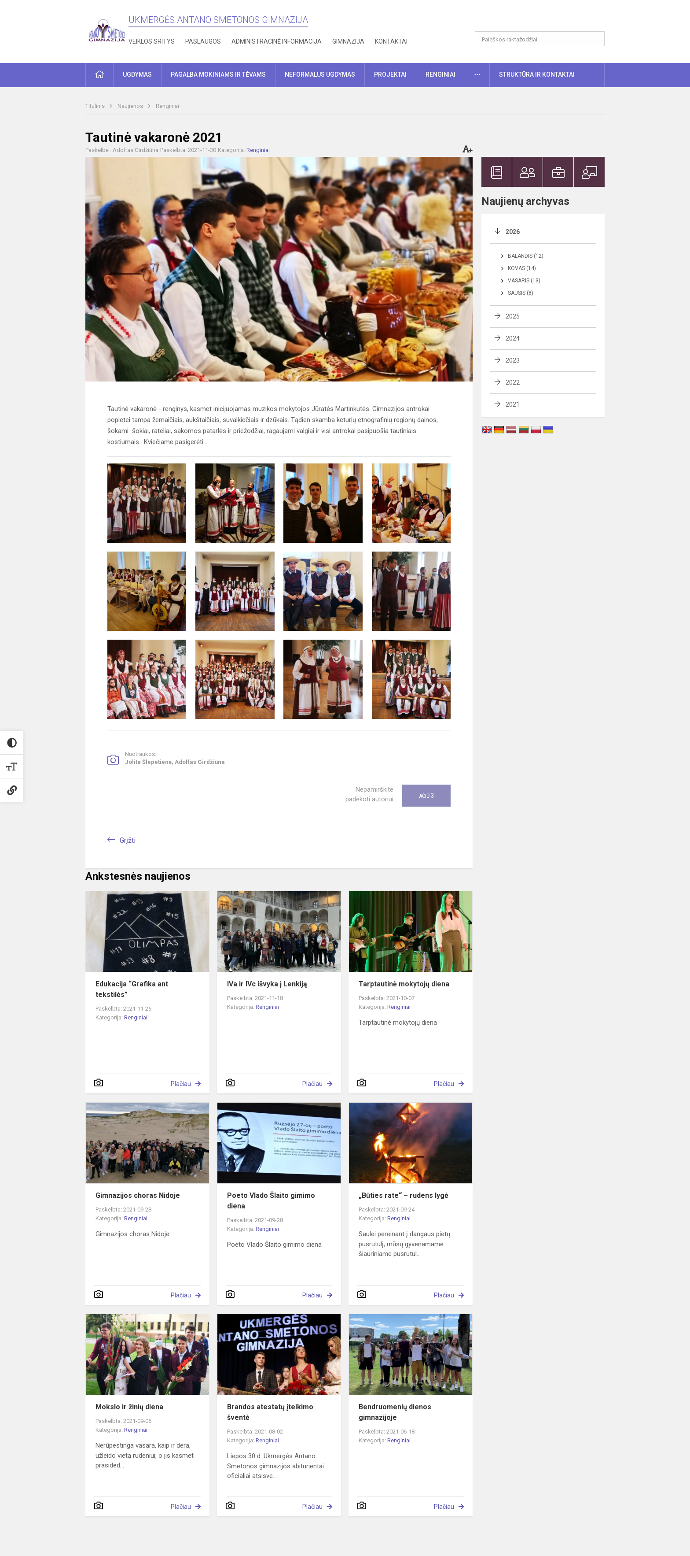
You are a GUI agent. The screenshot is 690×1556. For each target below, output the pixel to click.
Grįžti (128, 840)
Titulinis (95, 106)
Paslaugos (203, 41)
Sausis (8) (520, 293)
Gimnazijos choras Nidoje (137, 1195)
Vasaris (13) (524, 281)
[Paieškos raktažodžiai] (540, 38)
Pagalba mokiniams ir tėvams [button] (218, 74)
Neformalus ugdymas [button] (320, 74)
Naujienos (130, 106)
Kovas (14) (522, 268)
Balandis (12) (525, 256)
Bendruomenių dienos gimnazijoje (395, 1412)
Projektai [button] (390, 74)
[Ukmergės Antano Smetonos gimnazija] (106, 30)
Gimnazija (348, 41)
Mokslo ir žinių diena (129, 1407)
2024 (513, 338)
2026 (513, 231)
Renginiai (167, 106)
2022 (513, 382)
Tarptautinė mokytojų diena (404, 984)
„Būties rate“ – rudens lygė (403, 1195)
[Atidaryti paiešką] (595, 39)
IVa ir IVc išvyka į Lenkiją (267, 984)
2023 (513, 360)
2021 (513, 404)
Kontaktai (391, 41)
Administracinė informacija (276, 41)
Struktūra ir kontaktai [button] (537, 74)
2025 (513, 316)
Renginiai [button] (440, 74)
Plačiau (181, 1083)
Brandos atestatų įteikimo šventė (270, 1412)
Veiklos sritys (151, 41)
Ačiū (426, 795)
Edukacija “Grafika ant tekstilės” (131, 989)
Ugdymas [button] (137, 74)
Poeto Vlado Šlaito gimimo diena (271, 1200)
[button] (545, 18)
